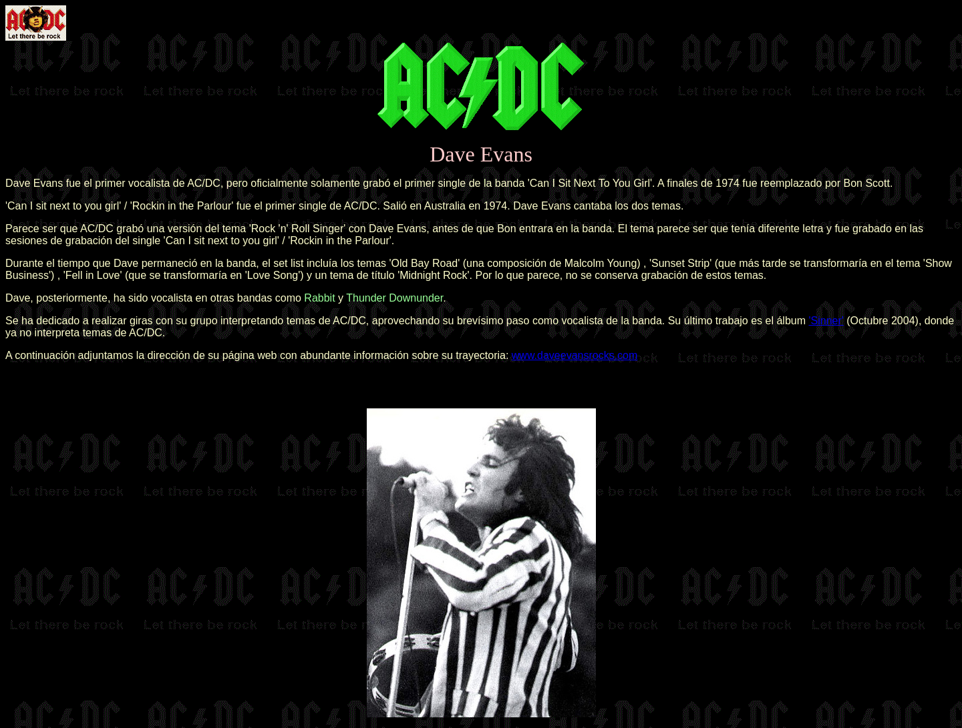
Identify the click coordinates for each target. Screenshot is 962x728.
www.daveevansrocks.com (575, 355)
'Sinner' (825, 320)
